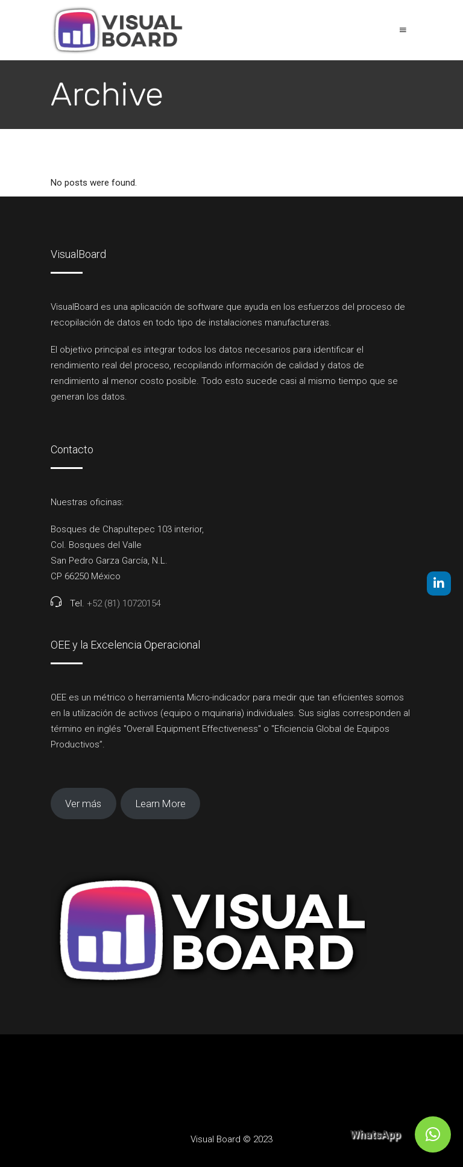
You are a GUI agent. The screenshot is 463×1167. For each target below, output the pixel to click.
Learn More (161, 803)
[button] (433, 1134)
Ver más (83, 803)
